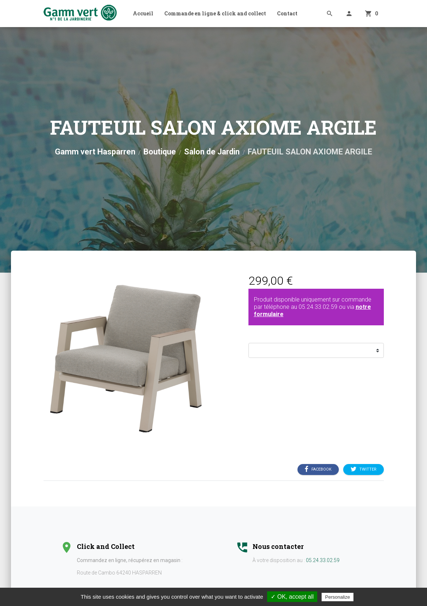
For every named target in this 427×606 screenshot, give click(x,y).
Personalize (337, 597)
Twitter (364, 469)
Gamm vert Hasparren (95, 151)
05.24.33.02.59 (318, 306)
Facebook (318, 469)
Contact (287, 13)
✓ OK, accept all (292, 597)
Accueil (143, 13)
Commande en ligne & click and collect (215, 13)
